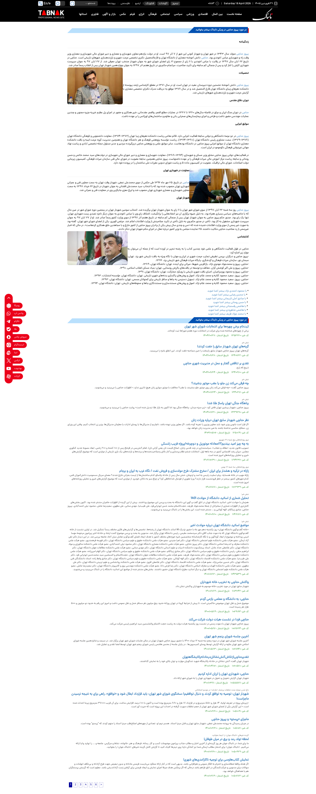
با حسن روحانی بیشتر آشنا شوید (229, 302)
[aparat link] (8, 376)
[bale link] (8, 329)
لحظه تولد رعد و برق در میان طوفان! (226, 739)
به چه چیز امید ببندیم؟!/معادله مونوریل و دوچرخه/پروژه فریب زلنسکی (205, 444)
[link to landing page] (263, 14)
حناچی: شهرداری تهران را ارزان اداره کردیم (223, 674)
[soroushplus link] (8, 337)
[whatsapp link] (8, 313)
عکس (123, 14)
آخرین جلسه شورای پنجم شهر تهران (226, 636)
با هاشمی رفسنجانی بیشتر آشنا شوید (227, 306)
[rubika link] (8, 305)
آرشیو (138, 3)
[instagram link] (8, 345)
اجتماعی (165, 14)
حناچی (204, 58)
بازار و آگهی (108, 14)
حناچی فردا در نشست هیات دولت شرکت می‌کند (219, 619)
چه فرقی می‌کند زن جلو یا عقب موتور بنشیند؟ (220, 383)
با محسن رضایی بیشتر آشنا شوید (228, 295)
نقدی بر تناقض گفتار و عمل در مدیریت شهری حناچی (216, 363)
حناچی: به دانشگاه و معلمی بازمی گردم (224, 599)
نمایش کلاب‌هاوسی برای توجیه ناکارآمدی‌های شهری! (216, 760)
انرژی (141, 14)
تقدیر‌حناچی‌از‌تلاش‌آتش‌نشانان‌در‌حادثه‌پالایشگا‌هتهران (215, 657)
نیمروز (175, 3)
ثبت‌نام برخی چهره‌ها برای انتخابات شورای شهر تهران (216, 326)
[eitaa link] (8, 352)
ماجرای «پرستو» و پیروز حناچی (230, 719)
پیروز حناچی (242, 54)
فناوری (94, 14)
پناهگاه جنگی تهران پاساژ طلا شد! (228, 403)
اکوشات (163, 3)
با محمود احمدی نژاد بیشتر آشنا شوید (227, 291)
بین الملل (217, 14)
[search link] (72, 3)
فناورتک (150, 3)
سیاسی (178, 14)
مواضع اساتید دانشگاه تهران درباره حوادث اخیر (219, 525)
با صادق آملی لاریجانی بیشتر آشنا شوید (226, 299)
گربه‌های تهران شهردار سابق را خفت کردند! (223, 346)
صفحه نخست (234, 14)
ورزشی (190, 14)
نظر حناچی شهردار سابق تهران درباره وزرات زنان (220, 420)
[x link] (8, 360)
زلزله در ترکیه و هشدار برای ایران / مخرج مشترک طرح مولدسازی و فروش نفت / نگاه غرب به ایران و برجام (184, 471)
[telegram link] (8, 321)
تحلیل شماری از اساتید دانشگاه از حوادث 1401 (220, 498)
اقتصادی (203, 14)
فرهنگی (152, 14)
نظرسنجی (125, 3)
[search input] (84, 3)
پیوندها (111, 3)
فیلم (132, 14)
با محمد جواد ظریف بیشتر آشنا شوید (227, 314)
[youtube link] (8, 368)
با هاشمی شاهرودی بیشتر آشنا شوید (227, 310)
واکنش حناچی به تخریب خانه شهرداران (224, 582)
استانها (83, 14)
